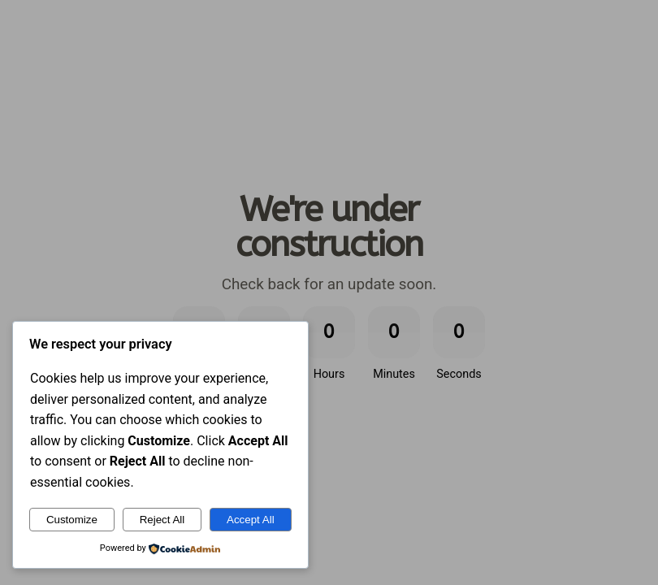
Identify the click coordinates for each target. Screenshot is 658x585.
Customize (71, 520)
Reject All (162, 520)
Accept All (251, 520)
